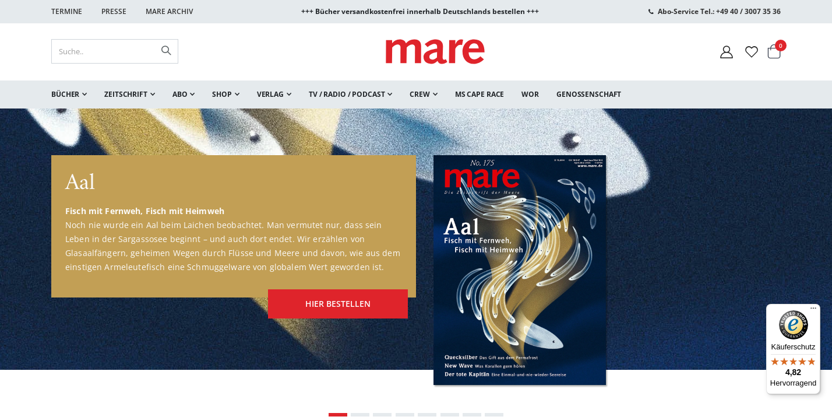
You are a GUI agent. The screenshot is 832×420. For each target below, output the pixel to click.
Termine (66, 11)
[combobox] (114, 51)
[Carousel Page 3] (382, 414)
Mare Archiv (169, 11)
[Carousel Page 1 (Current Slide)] (338, 414)
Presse (113, 11)
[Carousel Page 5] (427, 414)
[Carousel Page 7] (472, 414)
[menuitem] (69, 94)
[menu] (416, 94)
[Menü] (813, 306)
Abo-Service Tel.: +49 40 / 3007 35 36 (719, 11)
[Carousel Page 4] (405, 414)
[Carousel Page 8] (494, 414)
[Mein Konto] (726, 51)
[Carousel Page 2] (360, 414)
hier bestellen (332, 300)
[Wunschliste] (751, 51)
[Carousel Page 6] (449, 414)
